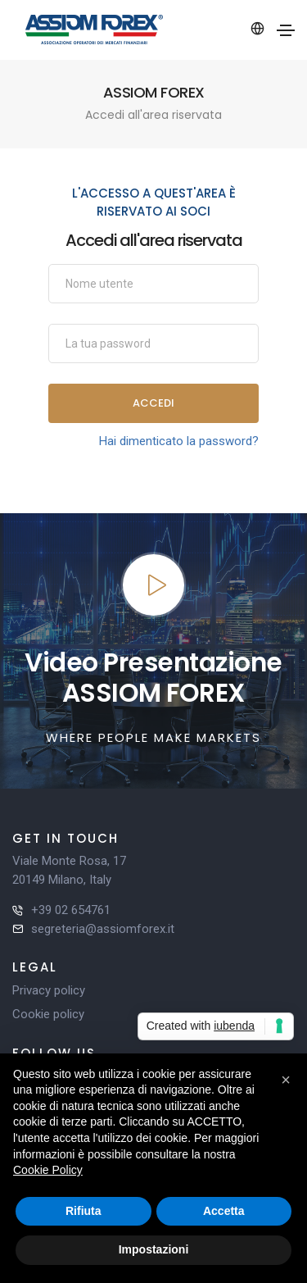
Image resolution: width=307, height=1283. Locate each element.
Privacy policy (48, 990)
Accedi (153, 403)
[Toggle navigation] (286, 30)
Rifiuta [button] (83, 1210)
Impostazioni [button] (154, 1249)
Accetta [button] (224, 1210)
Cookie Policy (48, 1169)
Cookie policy (48, 1014)
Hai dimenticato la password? (179, 441)
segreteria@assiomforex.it (102, 928)
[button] (286, 1080)
